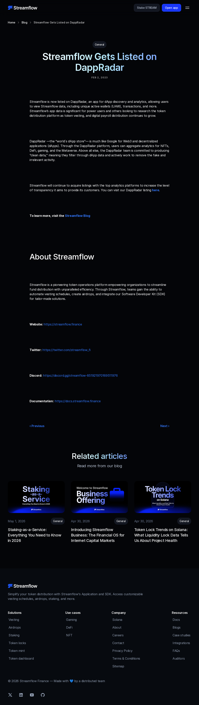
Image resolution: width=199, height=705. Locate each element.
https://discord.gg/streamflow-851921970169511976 (80, 375)
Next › (164, 426)
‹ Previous (37, 426)
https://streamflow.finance (63, 324)
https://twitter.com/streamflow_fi (66, 350)
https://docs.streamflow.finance (77, 401)
